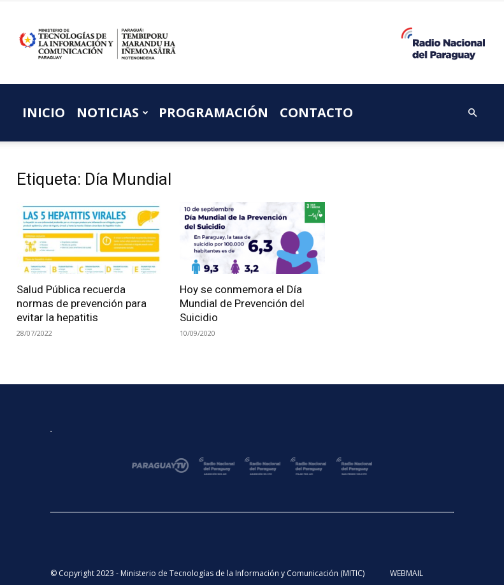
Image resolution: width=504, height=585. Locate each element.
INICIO (43, 112)
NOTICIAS (112, 112)
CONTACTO (316, 112)
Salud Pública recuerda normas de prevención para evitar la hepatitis (82, 303)
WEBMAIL (406, 573)
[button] (472, 113)
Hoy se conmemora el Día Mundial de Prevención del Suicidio (242, 303)
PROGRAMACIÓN (213, 112)
